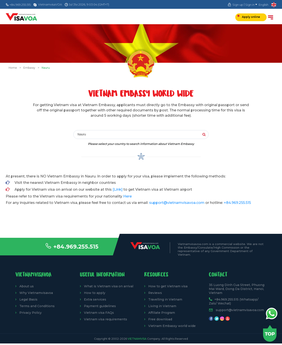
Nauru (46, 67)
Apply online (248, 16)
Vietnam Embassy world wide (172, 326)
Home (13, 67)
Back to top (269, 333)
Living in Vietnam (162, 306)
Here (127, 196)
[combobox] (138, 134)
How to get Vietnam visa (167, 286)
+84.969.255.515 (75, 246)
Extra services (95, 299)
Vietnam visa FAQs (99, 313)
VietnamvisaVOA (50, 4)
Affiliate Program (161, 313)
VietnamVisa (137, 338)
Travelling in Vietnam (165, 299)
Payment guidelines (100, 306)
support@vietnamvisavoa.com (176, 203)
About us (26, 286)
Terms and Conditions (37, 306)
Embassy (29, 67)
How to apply (94, 293)
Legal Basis (28, 299)
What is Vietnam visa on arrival (108, 286)
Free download (160, 319)
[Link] (117, 189)
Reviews (155, 293)
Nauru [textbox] (82, 134)
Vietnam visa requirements (105, 319)
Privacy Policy (30, 313)
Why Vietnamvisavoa (36, 293)
